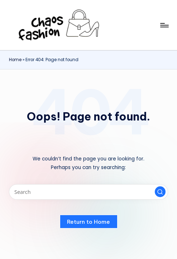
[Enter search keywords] (88, 192)
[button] (160, 191)
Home (15, 60)
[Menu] (164, 25)
